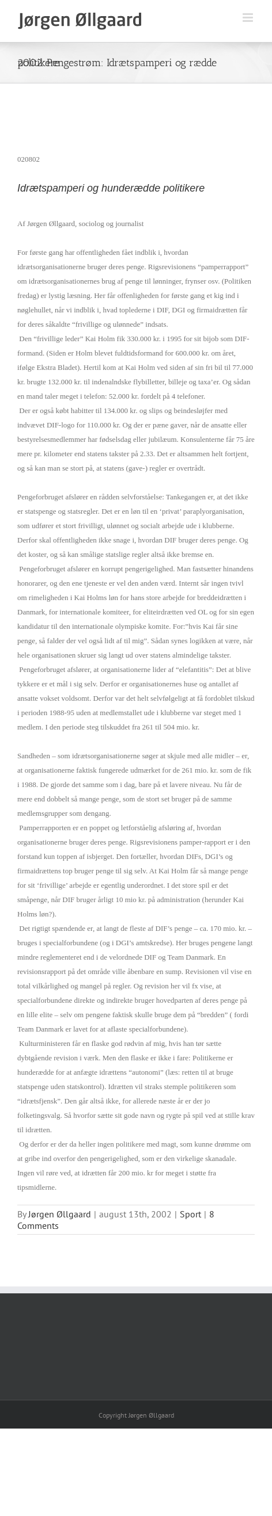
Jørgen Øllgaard (59, 1214)
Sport (190, 1214)
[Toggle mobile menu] (249, 18)
